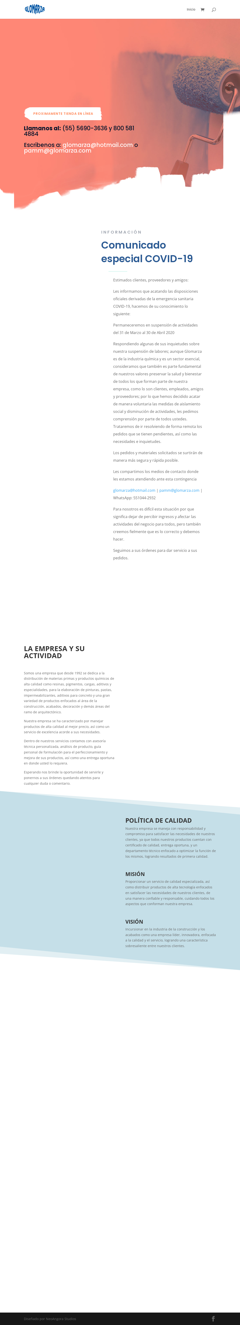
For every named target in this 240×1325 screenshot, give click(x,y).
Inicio (191, 10)
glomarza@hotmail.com (98, 145)
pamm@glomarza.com (57, 150)
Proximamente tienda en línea (63, 113)
